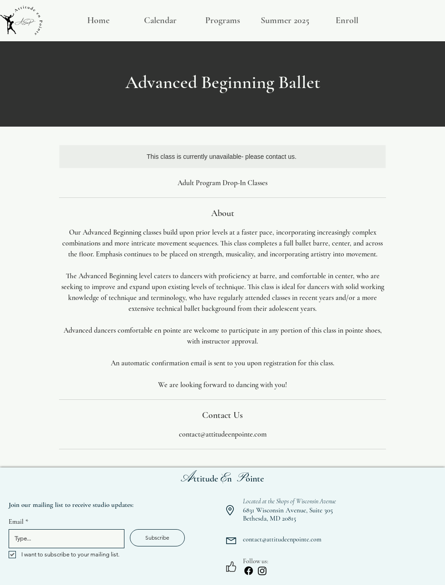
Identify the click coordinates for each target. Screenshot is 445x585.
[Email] (64, 539)
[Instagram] (262, 570)
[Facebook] (248, 570)
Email (18, 522)
